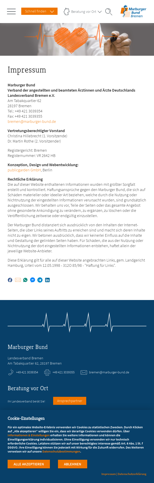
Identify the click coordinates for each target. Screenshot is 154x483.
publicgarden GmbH (24, 169)
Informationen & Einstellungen (29, 436)
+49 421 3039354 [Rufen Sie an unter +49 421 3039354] (27, 372)
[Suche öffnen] (110, 12)
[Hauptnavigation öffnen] (12, 11)
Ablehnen (72, 464)
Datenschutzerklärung (132, 474)
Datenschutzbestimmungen (61, 452)
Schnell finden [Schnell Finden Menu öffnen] (35, 11)
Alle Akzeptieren (29, 464)
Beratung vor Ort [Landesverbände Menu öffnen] (83, 11)
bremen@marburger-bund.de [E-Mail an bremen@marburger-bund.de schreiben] (109, 372)
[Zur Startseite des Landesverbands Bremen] (133, 14)
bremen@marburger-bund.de (32, 121)
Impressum (108, 474)
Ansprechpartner (69, 400)
